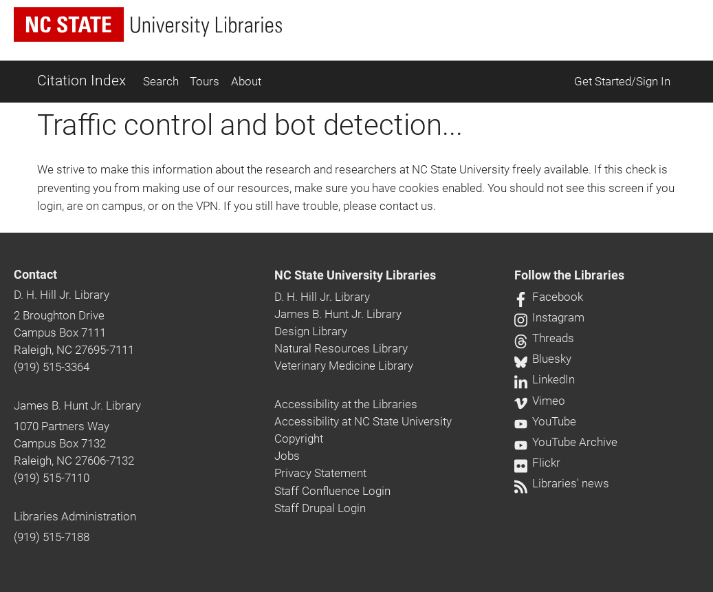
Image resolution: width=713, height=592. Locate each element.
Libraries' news (561, 483)
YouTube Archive (565, 442)
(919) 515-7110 (51, 478)
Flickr (537, 462)
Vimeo (539, 401)
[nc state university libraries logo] (148, 24)
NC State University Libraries (355, 275)
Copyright (298, 438)
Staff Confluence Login (332, 491)
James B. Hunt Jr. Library (77, 405)
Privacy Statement (320, 473)
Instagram (549, 317)
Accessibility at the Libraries (345, 404)
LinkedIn (544, 379)
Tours (204, 81)
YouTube (545, 421)
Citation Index (81, 80)
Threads (544, 338)
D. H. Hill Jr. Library (61, 295)
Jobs (287, 456)
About (246, 81)
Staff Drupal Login (320, 508)
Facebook (548, 297)
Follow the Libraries (569, 275)
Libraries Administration (75, 516)
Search (161, 81)
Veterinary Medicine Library (343, 365)
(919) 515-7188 (51, 537)
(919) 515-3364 (51, 367)
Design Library (310, 331)
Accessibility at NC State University (363, 421)
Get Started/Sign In (622, 81)
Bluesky (542, 359)
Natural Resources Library (341, 348)
